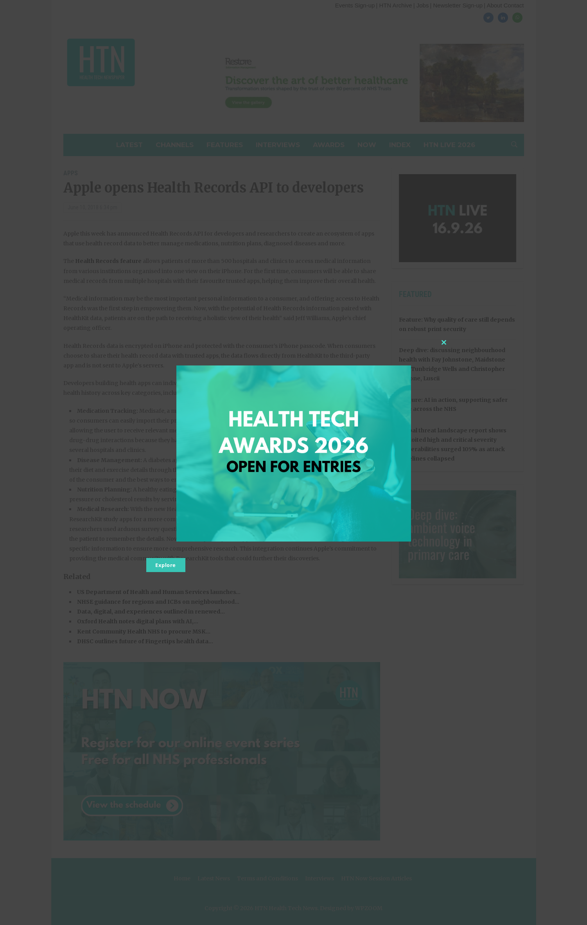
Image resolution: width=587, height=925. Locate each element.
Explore (165, 565)
